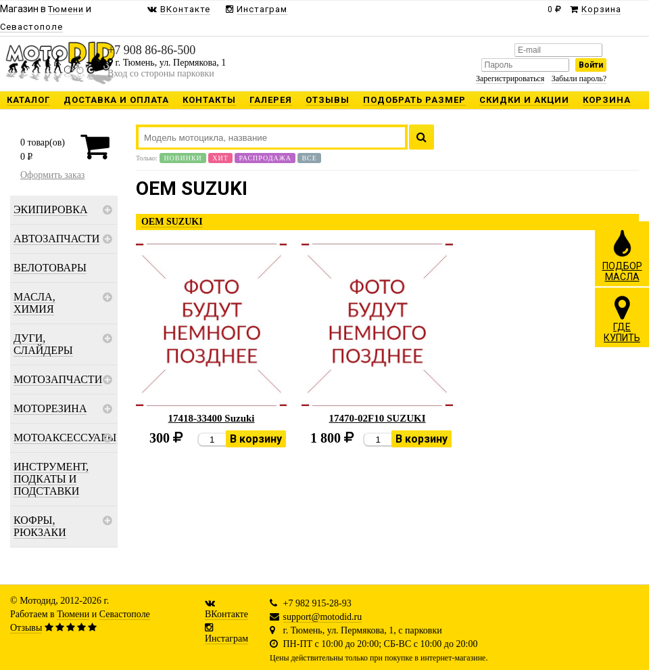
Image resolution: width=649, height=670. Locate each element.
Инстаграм (226, 638)
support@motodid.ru (322, 617)
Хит (220, 158)
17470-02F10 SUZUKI (377, 418)
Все (309, 158)
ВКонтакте (226, 614)
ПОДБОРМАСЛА (622, 255)
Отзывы (26, 628)
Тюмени (73, 614)
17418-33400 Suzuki (211, 418)
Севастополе (124, 614)
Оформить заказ (52, 175)
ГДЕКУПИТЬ (622, 318)
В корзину (256, 438)
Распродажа (265, 158)
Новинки (182, 158)
